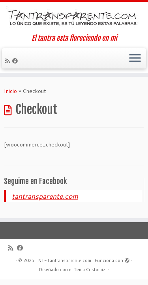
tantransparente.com (45, 196)
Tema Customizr (90, 269)
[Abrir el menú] (135, 59)
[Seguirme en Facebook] (16, 61)
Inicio (10, 91)
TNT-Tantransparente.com (63, 260)
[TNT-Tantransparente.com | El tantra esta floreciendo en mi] (74, 18)
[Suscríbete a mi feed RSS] (8, 61)
